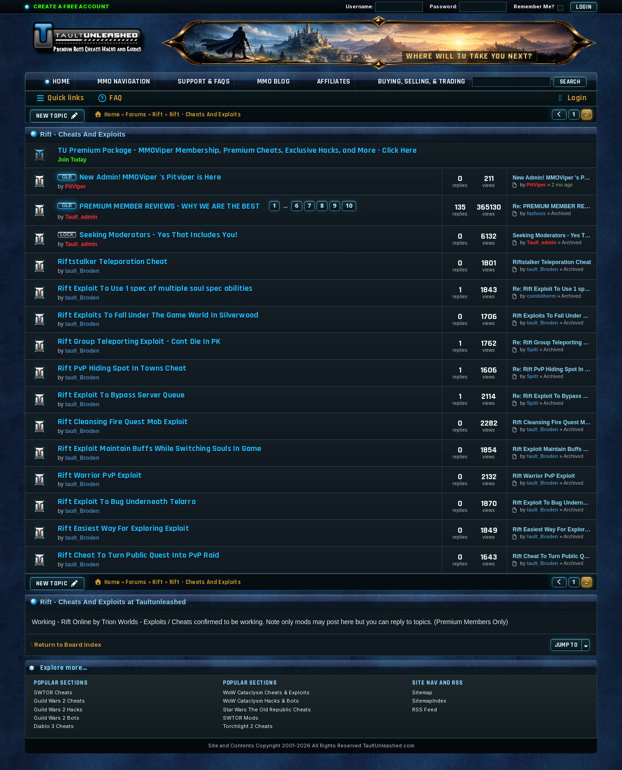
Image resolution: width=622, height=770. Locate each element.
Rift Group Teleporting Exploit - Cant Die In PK (139, 341)
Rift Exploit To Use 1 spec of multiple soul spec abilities (155, 288)
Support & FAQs (204, 81)
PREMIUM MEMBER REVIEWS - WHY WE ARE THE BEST (169, 206)
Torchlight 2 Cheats (248, 726)
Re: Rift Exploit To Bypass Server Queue (552, 396)
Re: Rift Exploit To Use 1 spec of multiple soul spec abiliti (552, 289)
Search (570, 81)
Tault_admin (81, 217)
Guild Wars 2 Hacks (58, 709)
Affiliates (334, 81)
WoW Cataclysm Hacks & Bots (261, 701)
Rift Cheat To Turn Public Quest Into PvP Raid (138, 555)
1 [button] (574, 114)
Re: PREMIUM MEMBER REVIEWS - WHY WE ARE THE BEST (552, 206)
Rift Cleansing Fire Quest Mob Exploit (123, 422)
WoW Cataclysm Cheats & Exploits (266, 692)
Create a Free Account (71, 6)
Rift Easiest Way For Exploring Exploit (123, 528)
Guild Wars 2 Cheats (59, 701)
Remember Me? (538, 7)
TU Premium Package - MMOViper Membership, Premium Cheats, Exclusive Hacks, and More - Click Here (237, 150)
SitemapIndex (429, 701)
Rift (157, 114)
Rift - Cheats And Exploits (205, 114)
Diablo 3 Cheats (54, 726)
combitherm (541, 296)
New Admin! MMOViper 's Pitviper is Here (150, 177)
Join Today (72, 159)
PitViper (75, 186)
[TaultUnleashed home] (94, 40)
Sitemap (422, 692)
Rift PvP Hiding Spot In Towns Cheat (122, 368)
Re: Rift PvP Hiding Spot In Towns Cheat (552, 369)
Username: (384, 7)
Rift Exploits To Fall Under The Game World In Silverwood (158, 315)
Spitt (532, 349)
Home (57, 81)
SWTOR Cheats (53, 692)
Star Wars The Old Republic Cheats (267, 709)
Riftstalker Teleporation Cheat (112, 261)
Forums (136, 114)
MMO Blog (273, 81)
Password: (468, 7)
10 (349, 205)
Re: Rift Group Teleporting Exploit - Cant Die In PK (552, 342)
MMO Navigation (123, 81)
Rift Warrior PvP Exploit (100, 475)
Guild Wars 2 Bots (56, 718)
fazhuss (536, 213)
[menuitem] (110, 98)
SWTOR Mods (240, 718)
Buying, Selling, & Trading (422, 81)
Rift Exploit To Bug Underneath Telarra (127, 501)
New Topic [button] (57, 116)
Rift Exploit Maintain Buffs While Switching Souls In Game (159, 448)
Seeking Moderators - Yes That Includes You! (158, 235)
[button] (559, 114)
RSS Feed (424, 709)
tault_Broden (82, 271)
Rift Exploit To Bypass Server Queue (121, 395)
